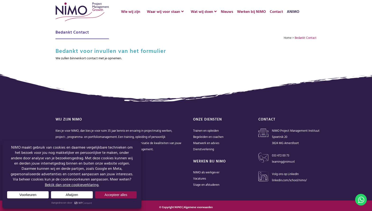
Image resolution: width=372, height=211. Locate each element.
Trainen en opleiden (206, 130)
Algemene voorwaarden (198, 207)
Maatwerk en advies (206, 143)
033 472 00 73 (280, 155)
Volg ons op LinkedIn (285, 174)
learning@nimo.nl (283, 161)
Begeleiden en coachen (208, 137)
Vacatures (199, 178)
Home (288, 37)
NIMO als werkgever (206, 172)
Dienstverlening (203, 149)
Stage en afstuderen (206, 184)
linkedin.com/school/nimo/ (289, 180)
